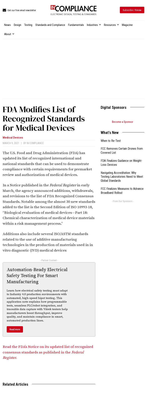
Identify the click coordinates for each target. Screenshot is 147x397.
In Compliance (35, 143)
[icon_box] (19, 10)
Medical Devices (13, 137)
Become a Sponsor (122, 122)
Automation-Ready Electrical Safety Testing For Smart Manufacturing (37, 276)
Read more (15, 329)
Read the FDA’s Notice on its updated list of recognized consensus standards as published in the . (48, 352)
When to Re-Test (111, 141)
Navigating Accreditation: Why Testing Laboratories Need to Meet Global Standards (122, 177)
